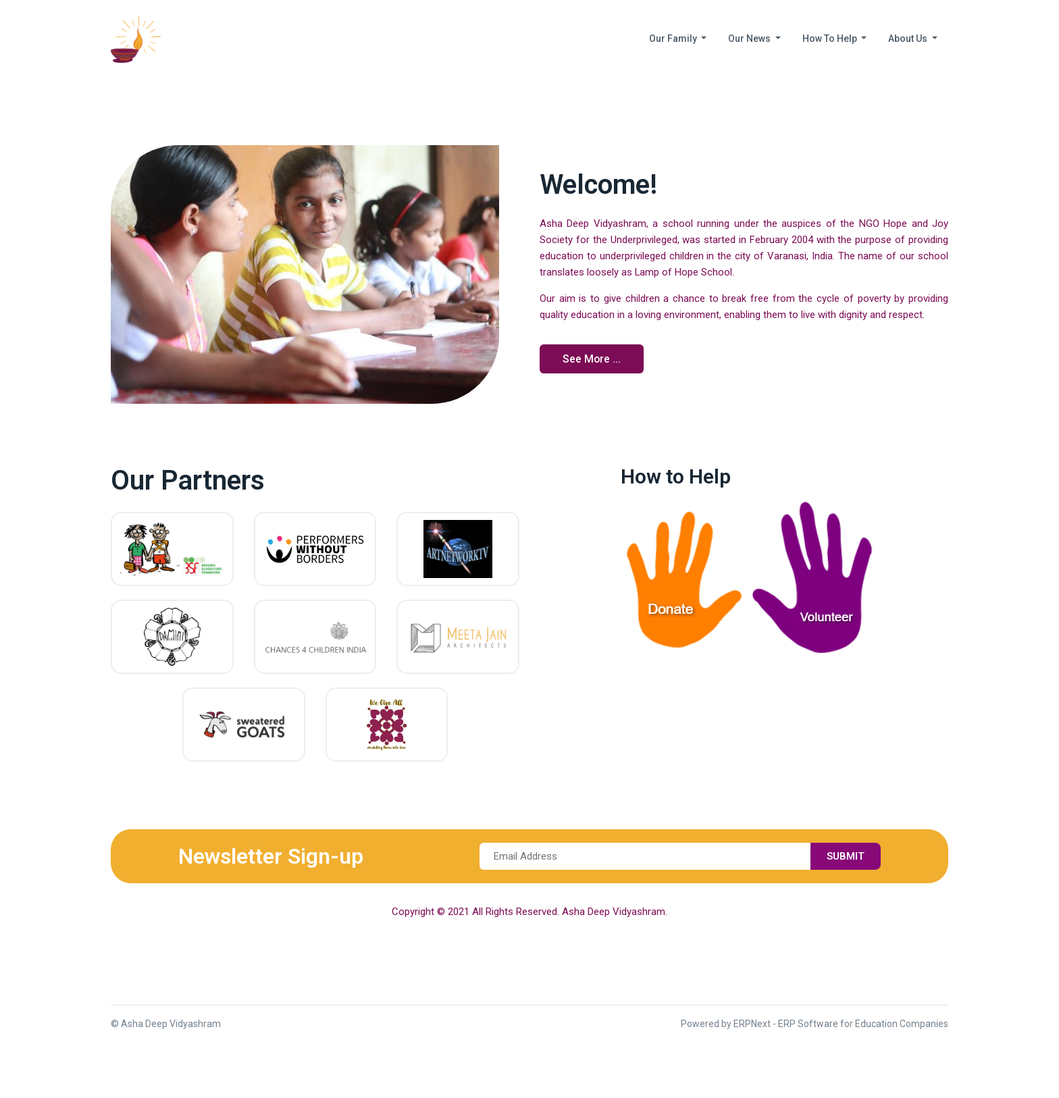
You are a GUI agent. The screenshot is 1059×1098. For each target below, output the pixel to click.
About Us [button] (908, 38)
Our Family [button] (674, 38)
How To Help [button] (830, 38)
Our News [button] (750, 38)
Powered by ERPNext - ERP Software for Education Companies (814, 1023)
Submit (845, 856)
